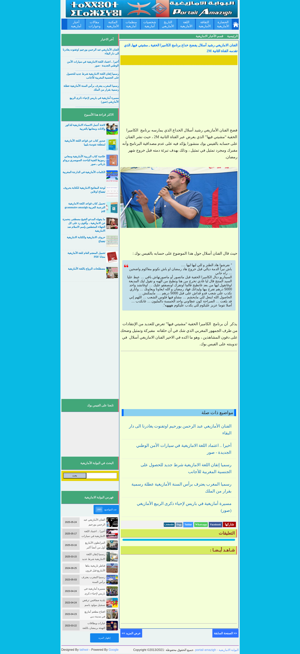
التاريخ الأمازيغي (168, 24)
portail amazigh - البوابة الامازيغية (216, 650)
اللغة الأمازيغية (186, 24)
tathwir (84, 649)
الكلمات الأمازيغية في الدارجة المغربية (84, 172)
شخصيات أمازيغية (149, 24)
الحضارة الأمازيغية (223, 24)
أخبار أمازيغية (76, 24)
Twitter (188, 524)
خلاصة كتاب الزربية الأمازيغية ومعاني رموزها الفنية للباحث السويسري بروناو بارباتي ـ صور (84, 160)
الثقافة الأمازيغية (205, 24)
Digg (179, 524)
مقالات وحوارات (94, 24)
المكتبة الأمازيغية (113, 24)
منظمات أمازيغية (131, 24)
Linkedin (169, 524)
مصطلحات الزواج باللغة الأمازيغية (86, 268)
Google (114, 649)
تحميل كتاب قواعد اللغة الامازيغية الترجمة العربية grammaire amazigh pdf (85, 207)
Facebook (215, 524)
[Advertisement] (178, 93)
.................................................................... (97, 58)
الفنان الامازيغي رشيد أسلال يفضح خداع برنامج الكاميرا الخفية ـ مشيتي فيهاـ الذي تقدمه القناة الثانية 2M (180, 48)
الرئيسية (232, 36)
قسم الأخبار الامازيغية (209, 36)
